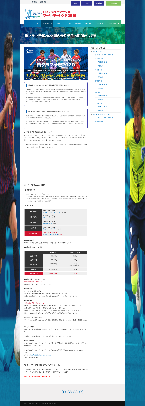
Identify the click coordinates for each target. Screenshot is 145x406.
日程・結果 (88, 23)
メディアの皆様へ (113, 3)
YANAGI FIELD (47, 223)
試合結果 (100, 66)
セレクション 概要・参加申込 (104, 118)
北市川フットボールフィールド (52, 212)
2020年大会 (46, 23)
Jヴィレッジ (46, 218)
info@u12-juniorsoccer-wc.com (40, 355)
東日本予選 (98, 70)
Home (27, 2)
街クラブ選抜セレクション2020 (102, 114)
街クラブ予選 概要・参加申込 (104, 55)
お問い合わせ (44, 2)
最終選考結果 (99, 121)
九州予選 (98, 92)
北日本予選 (98, 103)
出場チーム (78, 23)
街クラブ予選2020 (98, 51)
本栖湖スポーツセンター (50, 234)
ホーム (37, 23)
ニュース (68, 23)
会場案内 (34, 2)
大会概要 (57, 23)
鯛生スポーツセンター (49, 229)
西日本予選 (98, 81)
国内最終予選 (99, 58)
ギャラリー (100, 23)
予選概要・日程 (102, 62)
